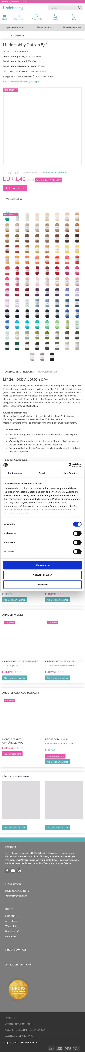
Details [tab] (42, 473)
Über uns (10, 1018)
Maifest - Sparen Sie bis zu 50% (14, 2)
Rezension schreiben (56, 172)
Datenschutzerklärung (19, 1036)
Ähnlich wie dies (12, 614)
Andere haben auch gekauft (20, 692)
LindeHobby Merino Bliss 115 (63, 661)
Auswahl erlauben (42, 575)
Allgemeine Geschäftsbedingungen (25, 1030)
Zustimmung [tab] (15, 473)
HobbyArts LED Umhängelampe (12, 741)
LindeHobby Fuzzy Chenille (20, 661)
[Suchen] (80, 8)
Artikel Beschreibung (19, 371)
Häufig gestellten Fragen (17, 891)
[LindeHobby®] (12, 7)
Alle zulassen (42, 565)
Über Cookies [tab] (70, 473)
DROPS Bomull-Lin (56, 739)
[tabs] (73, 17)
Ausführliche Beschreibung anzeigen (21, 81)
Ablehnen (42, 584)
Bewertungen (30, 172)
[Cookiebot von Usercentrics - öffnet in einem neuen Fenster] (68, 465)
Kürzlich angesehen (15, 776)
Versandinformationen (16, 895)
